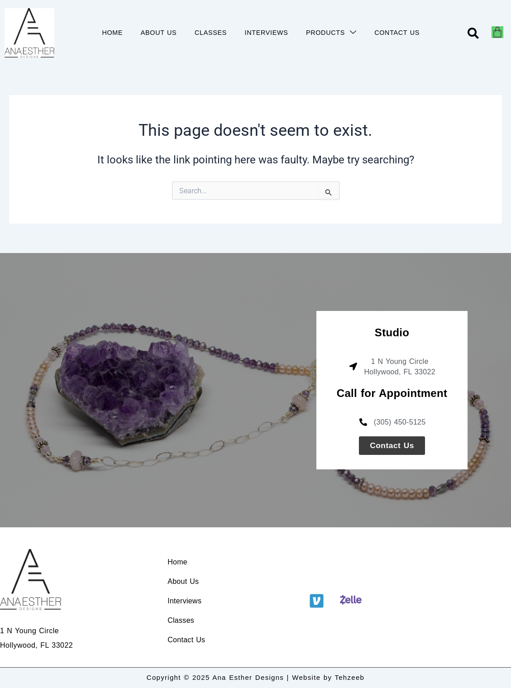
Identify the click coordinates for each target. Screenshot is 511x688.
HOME (111, 32)
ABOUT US (158, 32)
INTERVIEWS (266, 32)
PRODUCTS (331, 33)
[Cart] (497, 32)
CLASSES (210, 32)
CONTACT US (397, 32)
